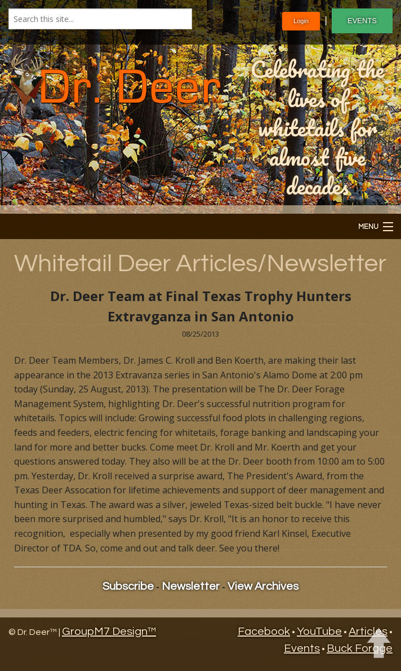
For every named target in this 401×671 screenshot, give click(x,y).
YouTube (319, 631)
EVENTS (362, 20)
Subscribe (128, 586)
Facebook (264, 631)
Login (301, 20)
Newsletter (191, 586)
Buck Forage (360, 648)
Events (302, 648)
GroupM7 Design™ (109, 631)
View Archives (263, 586)
